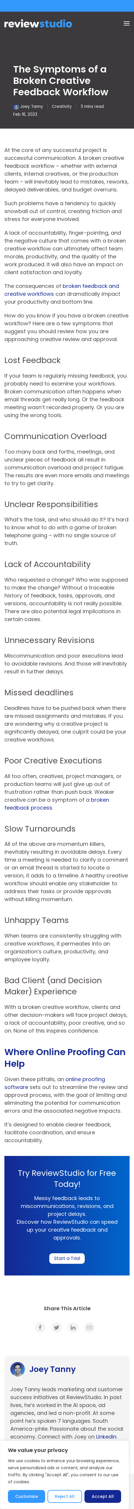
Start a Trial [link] (67, 1258)
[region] (64, 1475)
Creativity (62, 106)
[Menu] (127, 23)
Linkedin (106, 1436)
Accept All (103, 1496)
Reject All (64, 1496)
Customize (26, 1496)
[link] (40, 1327)
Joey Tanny (31, 106)
